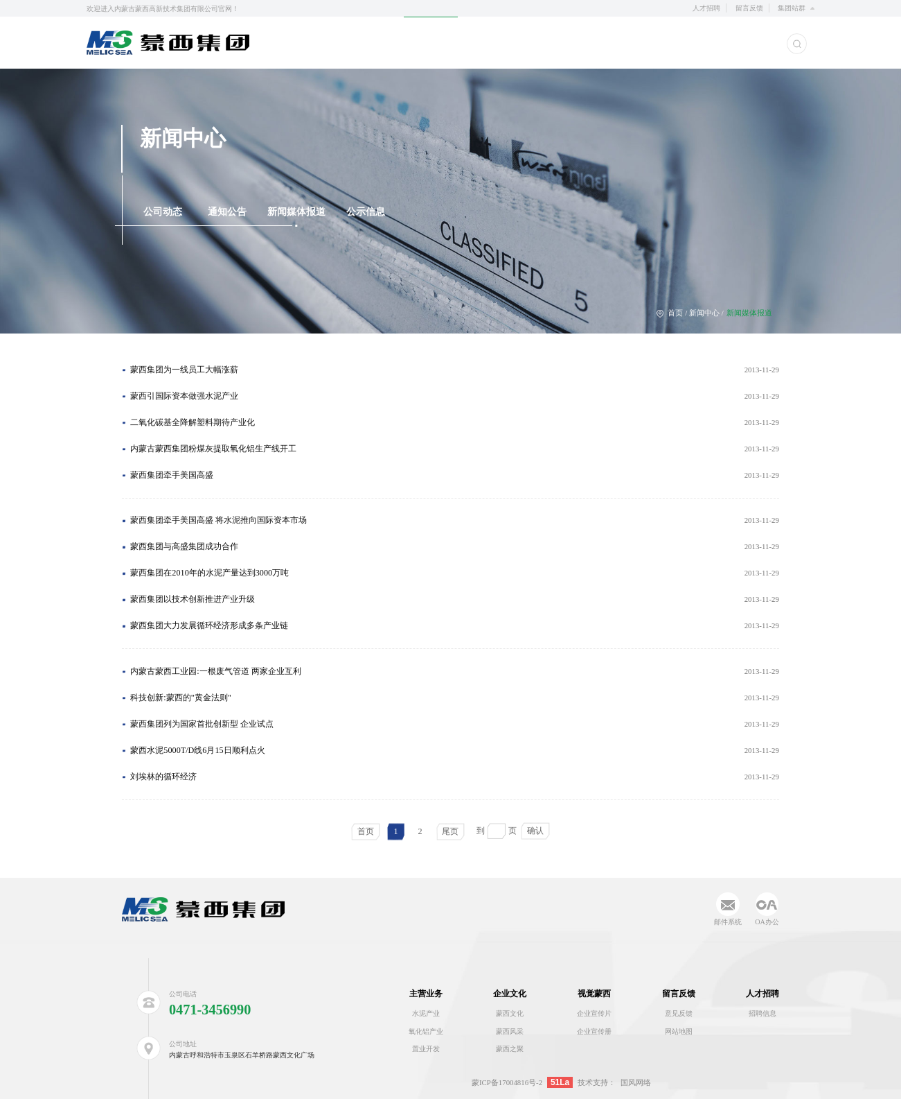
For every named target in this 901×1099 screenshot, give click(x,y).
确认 (535, 831)
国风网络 (636, 1082)
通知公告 (227, 212)
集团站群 (791, 8)
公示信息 (365, 212)
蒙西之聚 (510, 1049)
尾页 (450, 831)
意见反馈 (679, 1013)
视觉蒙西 (594, 993)
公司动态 (162, 212)
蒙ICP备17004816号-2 (507, 1082)
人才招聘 (706, 8)
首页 (365, 831)
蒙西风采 (510, 1031)
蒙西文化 (510, 1013)
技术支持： (597, 1082)
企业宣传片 (594, 1013)
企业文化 (509, 993)
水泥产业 (426, 1013)
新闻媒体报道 (296, 212)
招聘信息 (762, 1013)
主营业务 (426, 993)
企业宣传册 (594, 1031)
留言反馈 (749, 8)
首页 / (673, 313)
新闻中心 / (706, 313)
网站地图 (679, 1031)
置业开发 (426, 1049)
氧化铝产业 (426, 1031)
